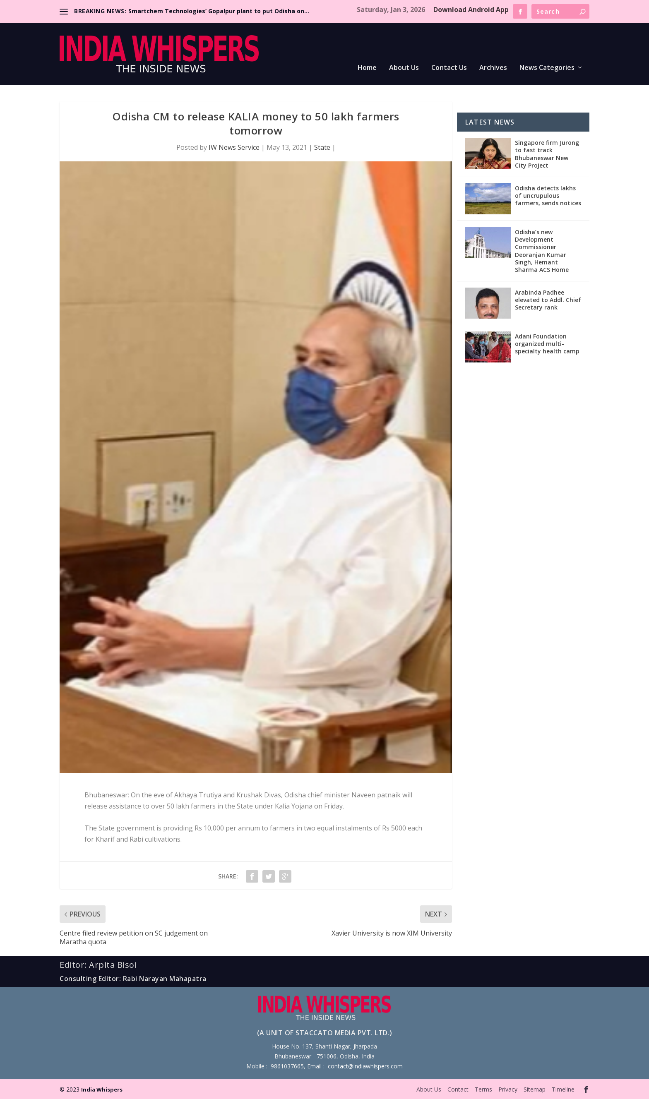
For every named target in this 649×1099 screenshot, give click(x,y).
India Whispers (102, 1089)
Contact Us (449, 68)
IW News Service (234, 147)
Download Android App (471, 9)
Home (367, 68)
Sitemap (535, 1089)
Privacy (507, 1089)
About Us (404, 68)
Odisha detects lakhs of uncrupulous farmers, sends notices (548, 195)
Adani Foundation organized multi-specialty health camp (547, 343)
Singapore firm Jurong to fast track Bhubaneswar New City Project (547, 154)
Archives (493, 68)
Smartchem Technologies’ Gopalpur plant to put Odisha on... (218, 11)
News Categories (546, 68)
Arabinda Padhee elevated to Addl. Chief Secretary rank (548, 299)
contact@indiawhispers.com (365, 1066)
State (322, 147)
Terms (483, 1089)
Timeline (563, 1089)
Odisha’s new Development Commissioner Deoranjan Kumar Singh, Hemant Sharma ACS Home (542, 251)
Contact (458, 1089)
